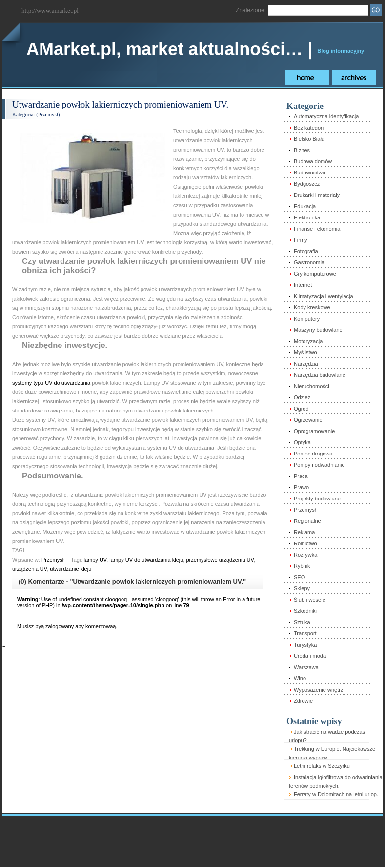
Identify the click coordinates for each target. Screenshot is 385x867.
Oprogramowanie (314, 431)
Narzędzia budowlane (319, 375)
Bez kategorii (309, 127)
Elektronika (307, 217)
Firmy (300, 240)
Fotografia (306, 251)
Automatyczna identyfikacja (326, 116)
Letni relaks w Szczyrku (322, 766)
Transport (305, 633)
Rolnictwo (305, 543)
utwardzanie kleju (70, 569)
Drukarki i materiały (317, 195)
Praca (301, 476)
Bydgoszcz (307, 184)
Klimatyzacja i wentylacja (323, 296)
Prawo (301, 487)
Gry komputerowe (315, 274)
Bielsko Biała (309, 139)
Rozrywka (305, 555)
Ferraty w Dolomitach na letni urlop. (336, 794)
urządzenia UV (29, 569)
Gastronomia (309, 262)
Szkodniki (305, 611)
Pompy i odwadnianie (319, 465)
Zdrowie (303, 701)
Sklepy (302, 588)
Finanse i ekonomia (317, 229)
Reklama (304, 532)
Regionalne (307, 521)
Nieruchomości (311, 386)
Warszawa (306, 667)
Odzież (302, 397)
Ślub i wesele (309, 600)
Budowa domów (313, 161)
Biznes (302, 150)
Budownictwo (309, 172)
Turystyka (305, 645)
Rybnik (302, 566)
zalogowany (59, 626)
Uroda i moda (310, 656)
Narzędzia (306, 364)
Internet (303, 285)
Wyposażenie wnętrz (318, 690)
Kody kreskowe (312, 307)
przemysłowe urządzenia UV (219, 560)
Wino (300, 678)
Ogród (301, 409)
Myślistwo (305, 352)
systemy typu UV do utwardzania (51, 383)
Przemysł (48, 114)
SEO (299, 577)
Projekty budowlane (317, 498)
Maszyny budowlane (318, 330)
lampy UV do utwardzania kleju (146, 560)
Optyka (302, 442)
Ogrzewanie (308, 420)
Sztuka (302, 622)
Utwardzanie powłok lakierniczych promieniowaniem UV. (120, 104)
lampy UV (95, 560)
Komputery (307, 319)
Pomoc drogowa (313, 453)
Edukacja (305, 206)
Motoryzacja (308, 341)
